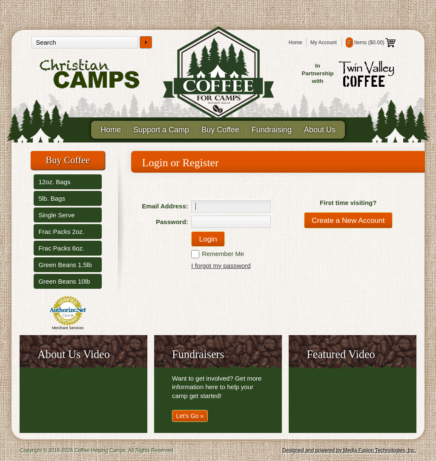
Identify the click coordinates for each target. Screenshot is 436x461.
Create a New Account (348, 220)
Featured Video (341, 354)
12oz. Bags (54, 181)
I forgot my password (220, 265)
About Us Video (73, 354)
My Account (323, 43)
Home (295, 43)
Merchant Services (68, 328)
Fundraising (272, 129)
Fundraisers (198, 354)
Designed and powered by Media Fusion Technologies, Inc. (349, 450)
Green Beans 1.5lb (65, 264)
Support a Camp (161, 129)
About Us (320, 129)
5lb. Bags (51, 198)
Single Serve (56, 215)
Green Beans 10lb (64, 281)
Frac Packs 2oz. (61, 231)
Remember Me (223, 253)
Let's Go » (190, 416)
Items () (371, 42)
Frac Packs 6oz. (61, 248)
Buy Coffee (220, 129)
